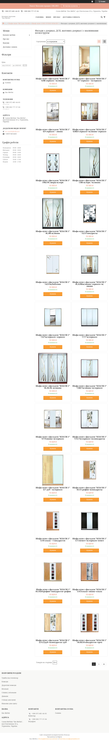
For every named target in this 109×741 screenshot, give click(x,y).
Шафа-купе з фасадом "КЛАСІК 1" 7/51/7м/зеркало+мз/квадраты (89, 438)
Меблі (48, 17)
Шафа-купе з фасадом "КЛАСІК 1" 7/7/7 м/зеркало (89, 336)
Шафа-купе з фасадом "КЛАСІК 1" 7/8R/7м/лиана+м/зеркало (89, 387)
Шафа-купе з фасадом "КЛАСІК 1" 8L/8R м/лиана (53, 232)
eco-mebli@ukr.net (12, 131)
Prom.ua (67, 735)
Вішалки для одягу (9, 703)
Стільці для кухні (9, 700)
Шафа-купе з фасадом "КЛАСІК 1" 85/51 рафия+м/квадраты (89, 489)
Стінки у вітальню (9, 692)
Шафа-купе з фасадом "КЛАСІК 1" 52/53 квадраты (89, 232)
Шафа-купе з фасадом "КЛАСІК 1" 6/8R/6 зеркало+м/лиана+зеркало (89, 130)
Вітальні (5, 689)
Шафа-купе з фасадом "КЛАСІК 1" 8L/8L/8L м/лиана (53, 387)
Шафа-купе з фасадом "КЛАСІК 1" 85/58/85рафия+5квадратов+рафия (53, 590)
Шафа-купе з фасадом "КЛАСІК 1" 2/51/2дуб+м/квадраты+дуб (53, 641)
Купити (53, 90)
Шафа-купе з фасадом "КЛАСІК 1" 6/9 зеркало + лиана (53, 130)
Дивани (5, 696)
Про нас (56, 17)
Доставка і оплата (71, 17)
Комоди (5, 682)
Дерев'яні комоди (9, 685)
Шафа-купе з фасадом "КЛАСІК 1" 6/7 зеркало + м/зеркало (89, 80)
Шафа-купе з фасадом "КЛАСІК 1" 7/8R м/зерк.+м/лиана (89, 181)
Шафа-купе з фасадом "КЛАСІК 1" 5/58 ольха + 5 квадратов (53, 540)
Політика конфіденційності (69, 739)
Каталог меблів (9, 35)
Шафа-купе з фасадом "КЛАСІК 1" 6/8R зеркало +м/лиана (53, 80)
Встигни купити (70, 6)
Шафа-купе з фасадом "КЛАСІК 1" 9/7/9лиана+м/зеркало (53, 438)
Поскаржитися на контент (48, 739)
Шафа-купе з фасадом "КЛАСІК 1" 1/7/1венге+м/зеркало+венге (89, 540)
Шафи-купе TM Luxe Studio (19, 23)
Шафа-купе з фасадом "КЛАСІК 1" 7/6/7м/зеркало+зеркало (53, 336)
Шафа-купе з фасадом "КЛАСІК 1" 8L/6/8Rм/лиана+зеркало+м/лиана (89, 284)
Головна (40, 17)
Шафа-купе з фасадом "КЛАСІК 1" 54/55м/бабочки (53, 283)
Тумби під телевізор (10, 678)
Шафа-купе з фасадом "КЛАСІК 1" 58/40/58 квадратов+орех (89, 641)
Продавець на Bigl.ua (54, 737)
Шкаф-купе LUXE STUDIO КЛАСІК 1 (45, 23)
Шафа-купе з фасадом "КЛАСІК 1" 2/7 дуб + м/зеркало (53, 489)
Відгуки (6, 43)
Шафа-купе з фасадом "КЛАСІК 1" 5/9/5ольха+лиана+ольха (89, 590)
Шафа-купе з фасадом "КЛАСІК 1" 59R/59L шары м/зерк (53, 181)
